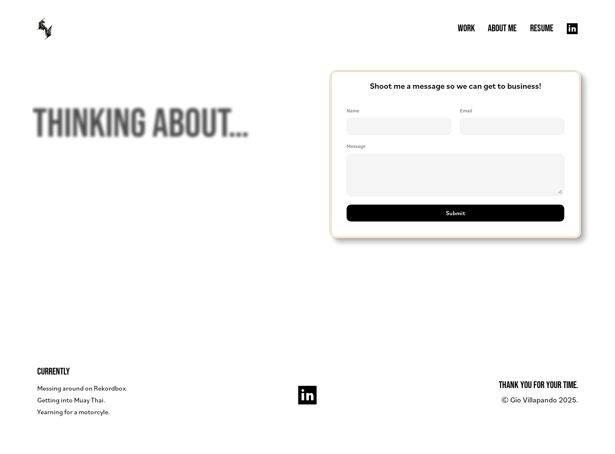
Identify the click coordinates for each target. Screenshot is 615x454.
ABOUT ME (502, 28)
